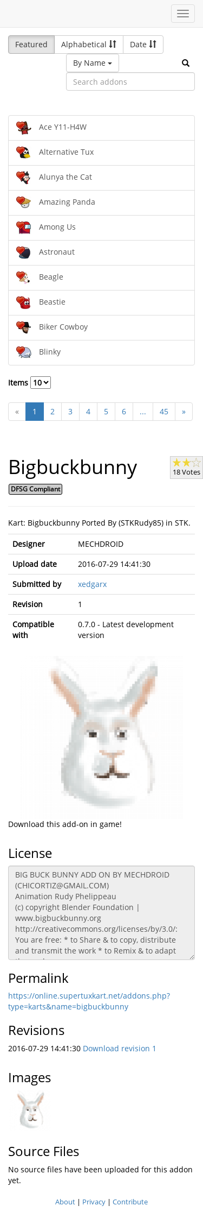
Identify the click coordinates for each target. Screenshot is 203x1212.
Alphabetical (88, 44)
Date (143, 44)
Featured (31, 44)
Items (29, 382)
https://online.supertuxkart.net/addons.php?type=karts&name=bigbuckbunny (89, 1001)
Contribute (130, 1202)
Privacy (94, 1202)
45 (164, 411)
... (143, 411)
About (65, 1202)
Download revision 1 (119, 1048)
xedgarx (92, 584)
